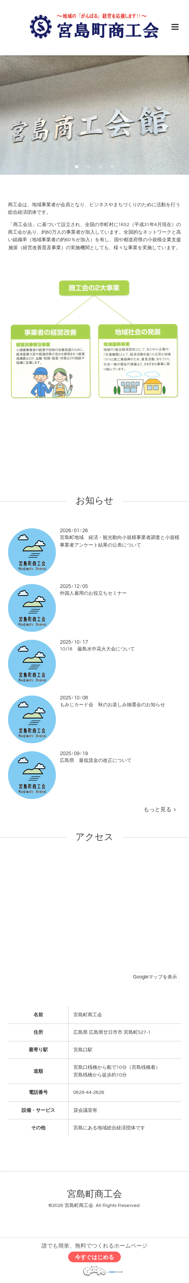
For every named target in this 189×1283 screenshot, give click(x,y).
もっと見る (160, 809)
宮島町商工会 (94, 1194)
